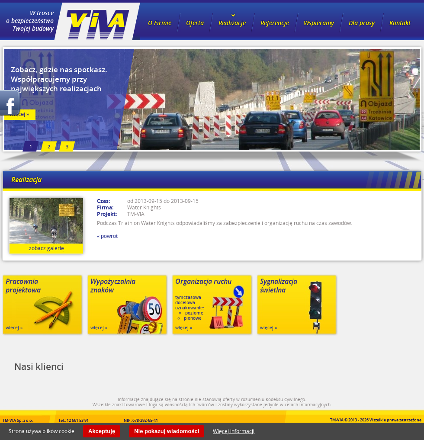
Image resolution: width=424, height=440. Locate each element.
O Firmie (159, 23)
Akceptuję (101, 431)
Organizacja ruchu (203, 281)
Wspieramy (319, 23)
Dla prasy (362, 23)
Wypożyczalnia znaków (112, 286)
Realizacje (232, 23)
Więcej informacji (233, 431)
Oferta (195, 23)
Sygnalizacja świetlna (278, 286)
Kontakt (400, 23)
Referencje (274, 23)
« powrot (107, 236)
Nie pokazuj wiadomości (166, 431)
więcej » (14, 327)
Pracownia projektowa (23, 286)
